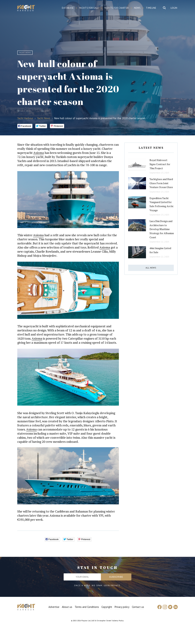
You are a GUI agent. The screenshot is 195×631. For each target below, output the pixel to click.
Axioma (38, 153)
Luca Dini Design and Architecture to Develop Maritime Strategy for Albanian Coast (162, 229)
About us (67, 607)
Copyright (106, 607)
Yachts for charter (116, 7)
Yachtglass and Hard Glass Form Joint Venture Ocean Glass (161, 183)
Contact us (138, 607)
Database (68, 7)
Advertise (53, 607)
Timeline (151, 7)
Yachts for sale (89, 7)
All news (151, 267)
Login (174, 7)
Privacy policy (122, 607)
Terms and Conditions (87, 607)
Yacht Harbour (26, 8)
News (137, 7)
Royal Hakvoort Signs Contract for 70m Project (160, 164)
